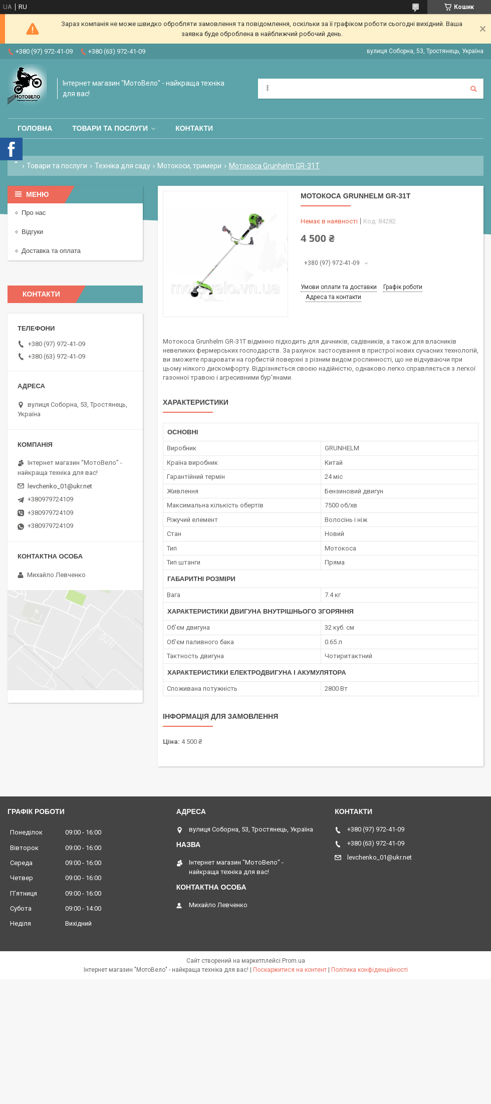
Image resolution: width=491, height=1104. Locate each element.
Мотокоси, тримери (189, 166)
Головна (35, 128)
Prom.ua (293, 960)
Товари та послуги (110, 128)
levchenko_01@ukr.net (60, 486)
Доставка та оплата (51, 250)
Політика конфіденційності (369, 969)
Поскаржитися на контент (290, 969)
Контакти (194, 128)
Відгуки (32, 231)
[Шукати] (473, 89)
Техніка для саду (122, 166)
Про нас (34, 212)
